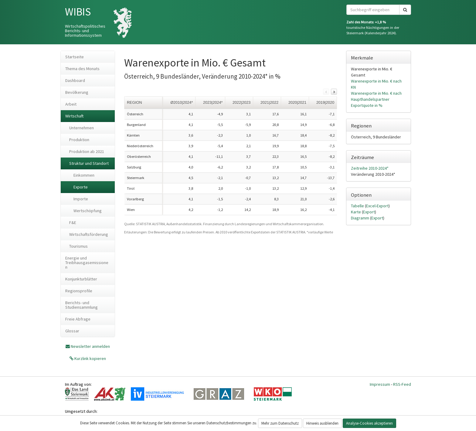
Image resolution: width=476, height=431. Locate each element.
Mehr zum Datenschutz (280, 423)
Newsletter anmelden (90, 346)
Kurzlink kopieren (89, 358)
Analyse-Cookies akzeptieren (369, 423)
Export (369, 212)
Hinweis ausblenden (322, 423)
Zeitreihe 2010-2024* (370, 168)
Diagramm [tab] (360, 218)
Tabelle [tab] (358, 206)
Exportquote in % (366, 105)
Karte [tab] (356, 212)
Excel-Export (377, 206)
